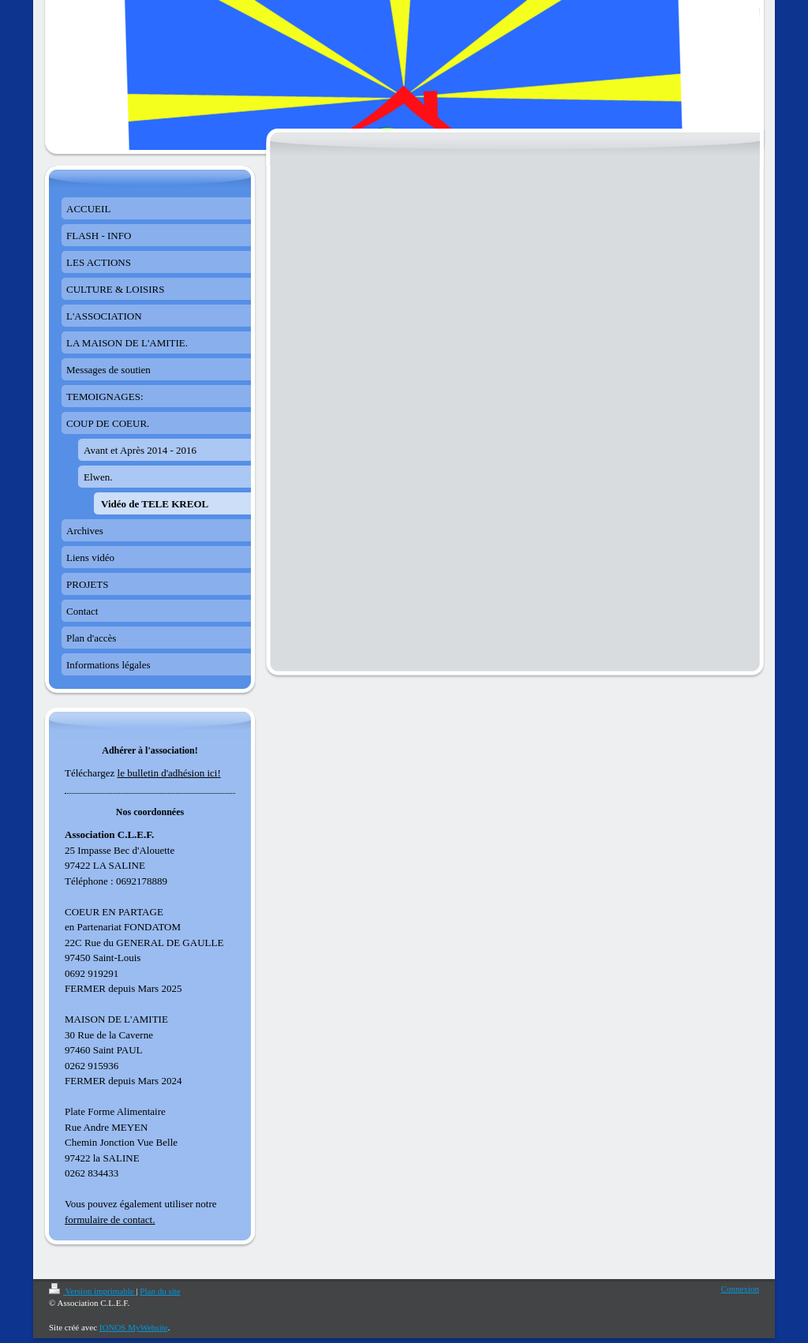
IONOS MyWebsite (133, 1327)
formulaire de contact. (110, 1219)
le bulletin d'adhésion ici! (169, 773)
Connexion (740, 1288)
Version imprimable (92, 1291)
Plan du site (160, 1291)
